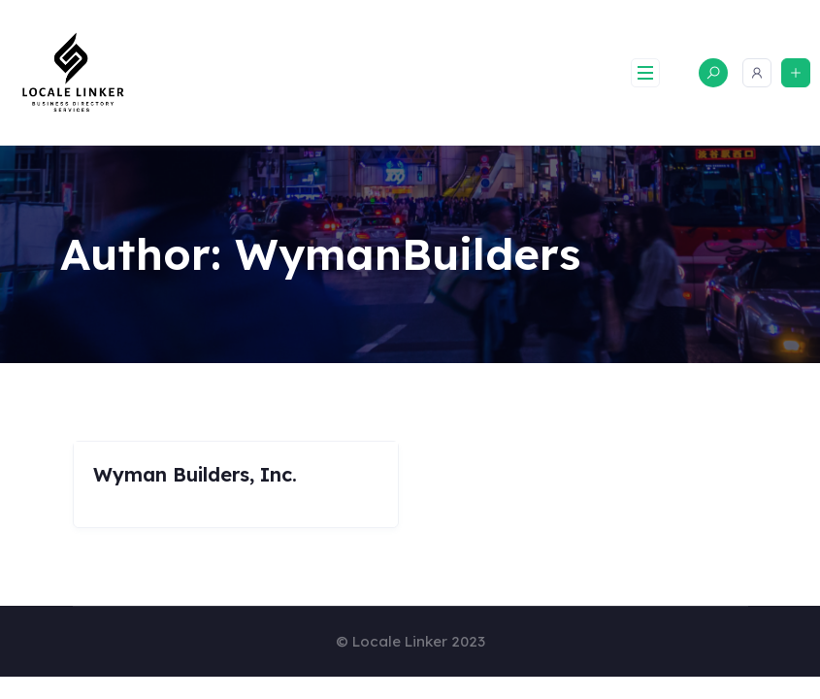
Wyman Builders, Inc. (195, 474)
